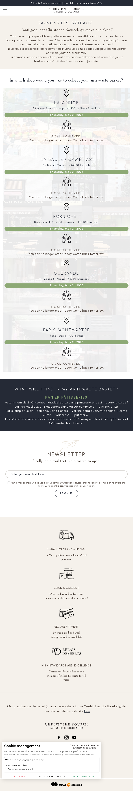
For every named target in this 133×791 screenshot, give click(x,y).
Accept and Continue (85, 776)
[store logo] (66, 11)
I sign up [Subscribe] (66, 493)
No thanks (19, 776)
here (87, 711)
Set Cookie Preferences (52, 776)
